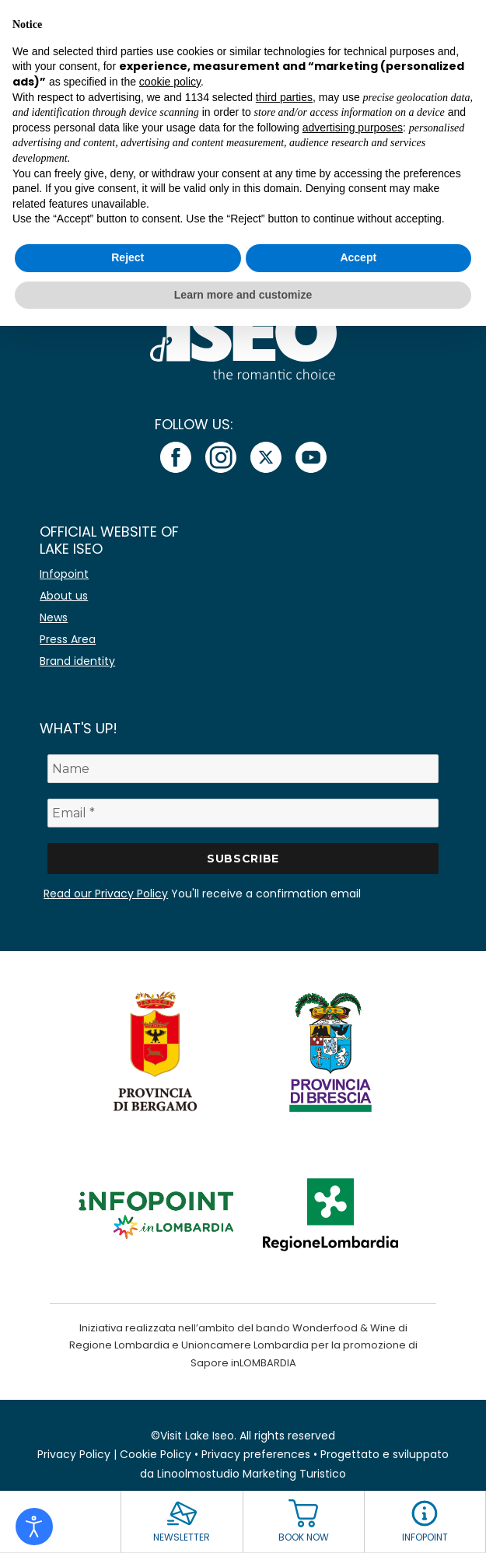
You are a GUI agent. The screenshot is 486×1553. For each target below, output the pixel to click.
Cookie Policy (155, 1454)
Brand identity (77, 661)
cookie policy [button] (170, 81)
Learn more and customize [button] (243, 295)
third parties (284, 97)
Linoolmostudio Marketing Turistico (251, 1473)
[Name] (243, 768)
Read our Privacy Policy (106, 893)
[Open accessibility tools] (34, 1526)
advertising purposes (352, 127)
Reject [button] (127, 257)
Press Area (68, 639)
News (54, 617)
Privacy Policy (73, 1454)
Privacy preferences (255, 1454)
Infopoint (64, 574)
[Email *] (243, 813)
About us (64, 595)
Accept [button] (358, 257)
